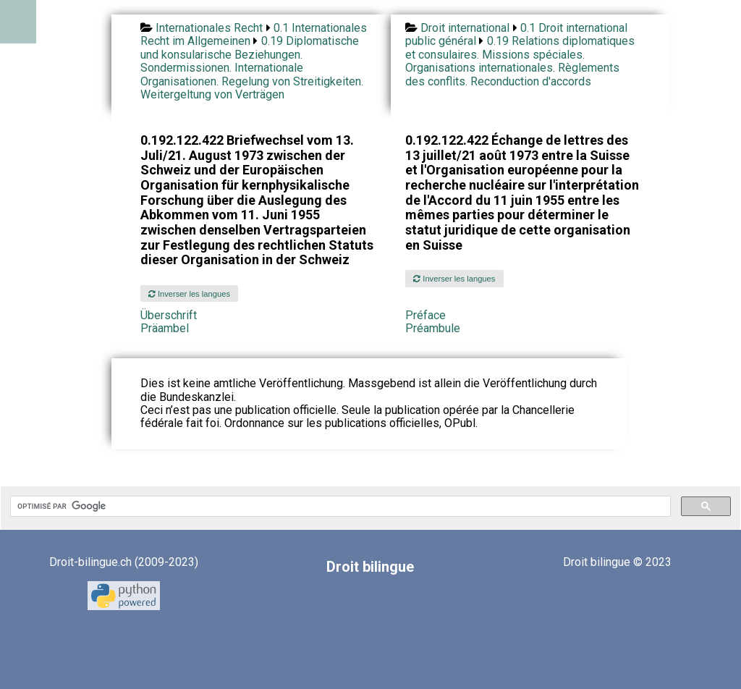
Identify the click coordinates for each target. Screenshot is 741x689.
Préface (425, 315)
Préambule (432, 328)
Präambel (164, 328)
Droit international (464, 28)
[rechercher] (339, 506)
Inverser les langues (189, 293)
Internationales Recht (209, 28)
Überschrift (168, 315)
